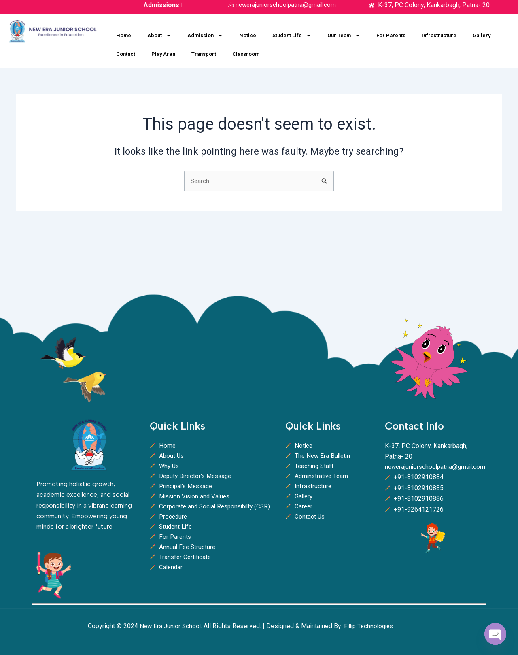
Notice (247, 35)
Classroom (245, 54)
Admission (205, 35)
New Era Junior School (171, 626)
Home (123, 35)
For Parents (390, 35)
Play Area (163, 54)
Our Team (343, 35)
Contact (125, 54)
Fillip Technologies (373, 626)
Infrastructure (439, 35)
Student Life (291, 35)
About (159, 35)
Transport (203, 54)
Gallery (481, 35)
